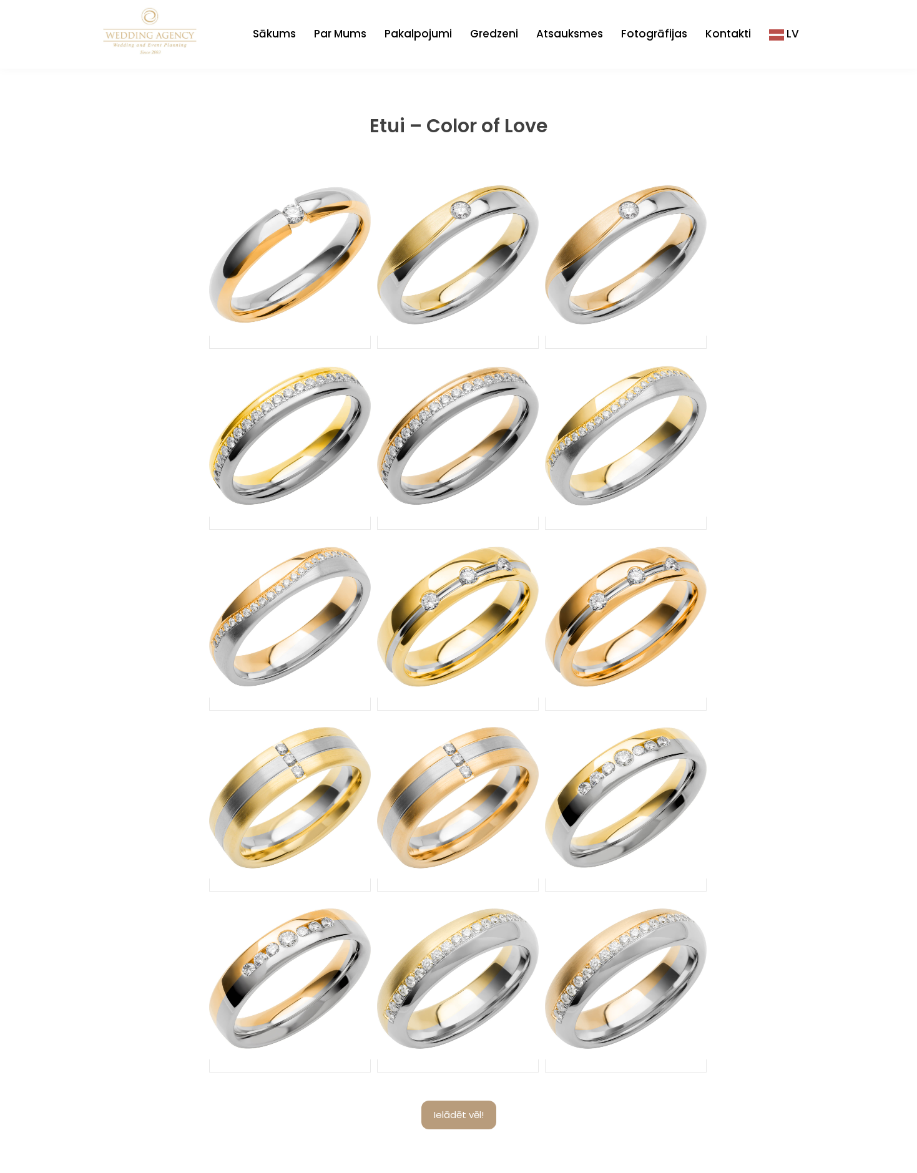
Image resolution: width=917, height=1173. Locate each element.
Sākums (274, 33)
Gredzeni (494, 33)
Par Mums (340, 33)
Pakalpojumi (418, 33)
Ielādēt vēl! (459, 1114)
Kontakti (728, 33)
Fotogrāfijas (654, 33)
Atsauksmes (569, 33)
